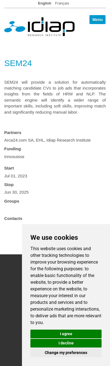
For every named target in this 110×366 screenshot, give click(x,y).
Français (62, 3)
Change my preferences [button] (66, 352)
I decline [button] (66, 343)
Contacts (13, 218)
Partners (12, 132)
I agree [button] (66, 334)
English (44, 3)
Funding (12, 148)
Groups (11, 201)
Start (9, 168)
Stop (9, 184)
